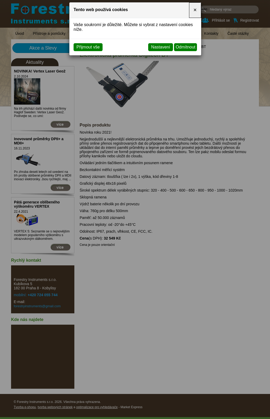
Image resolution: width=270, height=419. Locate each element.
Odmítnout (185, 47)
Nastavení (160, 47)
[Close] (195, 10)
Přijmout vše (88, 47)
